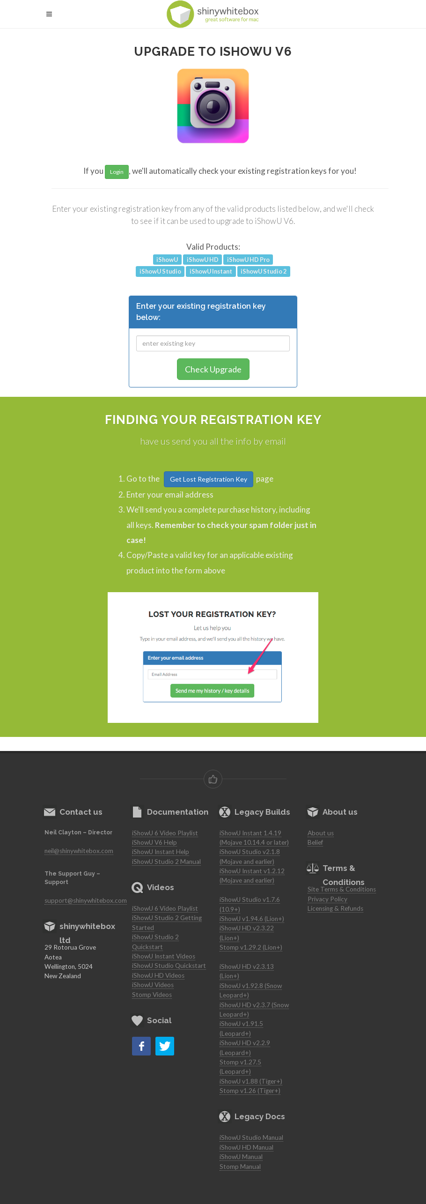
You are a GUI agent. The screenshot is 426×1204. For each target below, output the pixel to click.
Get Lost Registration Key (208, 479)
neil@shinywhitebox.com (78, 851)
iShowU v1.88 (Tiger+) (251, 1081)
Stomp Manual (240, 1166)
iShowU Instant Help (160, 851)
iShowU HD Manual (246, 1147)
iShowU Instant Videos (163, 956)
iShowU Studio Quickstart (169, 965)
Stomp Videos (152, 994)
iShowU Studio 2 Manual (166, 861)
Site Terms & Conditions (342, 889)
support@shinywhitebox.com (85, 900)
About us (321, 833)
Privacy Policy (327, 899)
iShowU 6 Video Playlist (165, 833)
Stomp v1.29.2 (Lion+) (251, 947)
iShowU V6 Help (154, 842)
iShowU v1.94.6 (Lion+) (252, 918)
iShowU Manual (241, 1156)
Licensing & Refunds (335, 908)
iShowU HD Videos (158, 975)
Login (117, 171)
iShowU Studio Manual (251, 1137)
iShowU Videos (153, 984)
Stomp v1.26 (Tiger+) (250, 1090)
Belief (315, 842)
